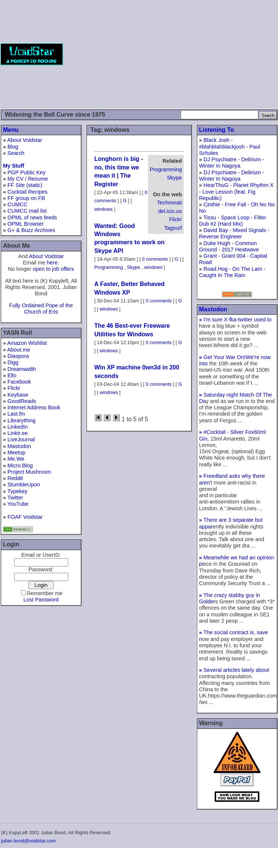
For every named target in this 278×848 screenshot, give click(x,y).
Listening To (216, 130)
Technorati (169, 203)
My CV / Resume (27, 179)
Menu (11, 130)
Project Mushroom (29, 472)
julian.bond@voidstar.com (28, 841)
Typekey (17, 491)
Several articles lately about (234, 670)
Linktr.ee (17, 433)
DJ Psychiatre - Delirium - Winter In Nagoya (231, 162)
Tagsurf (173, 228)
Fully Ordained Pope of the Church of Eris (41, 308)
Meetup (16, 452)
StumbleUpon (23, 484)
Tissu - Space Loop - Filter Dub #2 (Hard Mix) (232, 221)
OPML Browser (25, 224)
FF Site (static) (24, 185)
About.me (18, 350)
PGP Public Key (26, 172)
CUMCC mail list (27, 211)
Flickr (13, 388)
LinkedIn (17, 427)
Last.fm (16, 414)
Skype (174, 178)
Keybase (17, 395)
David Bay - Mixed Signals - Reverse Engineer (234, 233)
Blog (12, 147)
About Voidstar (24, 140)
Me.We (15, 459)
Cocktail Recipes (27, 192)
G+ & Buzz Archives (31, 230)
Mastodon (19, 446)
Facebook (19, 382)
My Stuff (13, 166)
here (52, 263)
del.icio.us (170, 211)
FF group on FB (26, 198)
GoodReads (21, 401)
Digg (13, 362)
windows (103, 209)
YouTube (18, 504)
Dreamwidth (21, 369)
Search (16, 153)
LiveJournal (21, 439)
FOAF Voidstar (24, 517)
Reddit (15, 478)
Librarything (21, 420)
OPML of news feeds (32, 217)
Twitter (15, 498)
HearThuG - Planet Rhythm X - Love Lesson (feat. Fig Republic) (236, 191)
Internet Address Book (33, 407)
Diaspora (18, 356)
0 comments (155, 259)
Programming (166, 169)
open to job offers (53, 269)
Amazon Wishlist (27, 343)
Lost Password (41, 600)
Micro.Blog (20, 466)
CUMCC (17, 204)
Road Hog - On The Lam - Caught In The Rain (232, 272)
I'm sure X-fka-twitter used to (235, 320)
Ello (11, 375)
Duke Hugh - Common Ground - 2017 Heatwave (229, 246)
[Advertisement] (170, 54)
